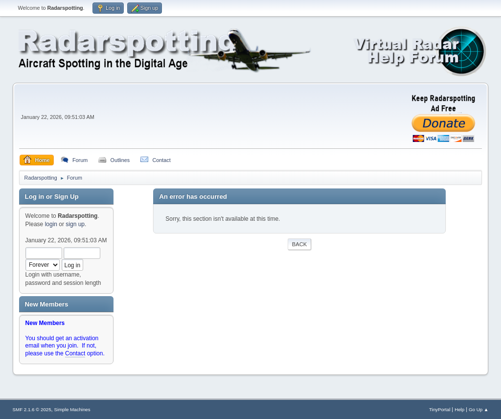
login (51, 224)
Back (299, 244)
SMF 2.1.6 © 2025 (32, 409)
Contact (75, 353)
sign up (75, 224)
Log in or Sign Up (52, 196)
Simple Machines (72, 409)
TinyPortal (439, 409)
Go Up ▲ (478, 409)
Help (459, 409)
